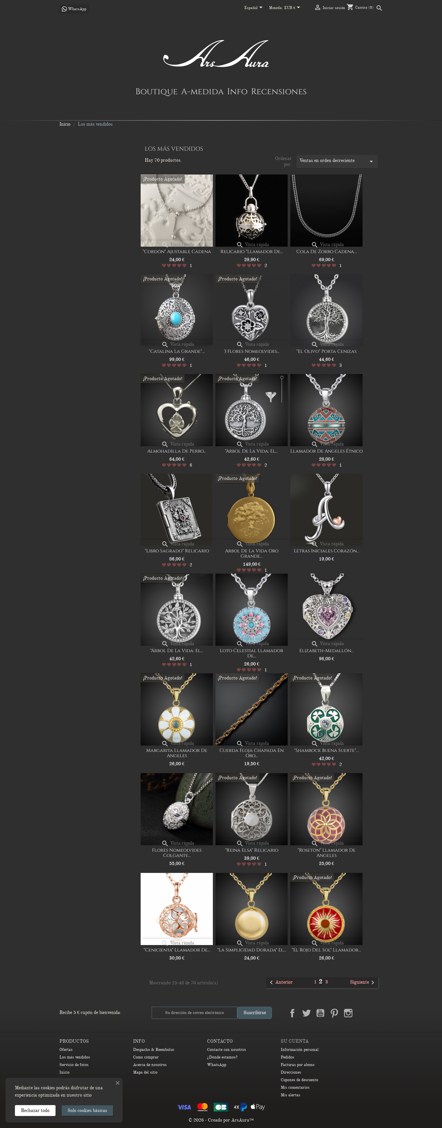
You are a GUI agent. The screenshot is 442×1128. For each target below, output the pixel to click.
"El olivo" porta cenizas (326, 351)
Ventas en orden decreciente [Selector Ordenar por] (337, 161)
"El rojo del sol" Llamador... (326, 950)
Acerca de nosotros (150, 1064)
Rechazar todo (35, 1110)
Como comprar (146, 1057)
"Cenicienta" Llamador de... (177, 950)
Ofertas (66, 1049)
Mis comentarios (295, 1087)
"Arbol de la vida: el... (251, 451)
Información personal (300, 1049)
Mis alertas (290, 1095)
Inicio (64, 1072)
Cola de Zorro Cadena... (326, 251)
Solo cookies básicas (87, 1110)
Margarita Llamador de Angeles (176, 753)
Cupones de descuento (299, 1079)
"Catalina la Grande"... (177, 351)
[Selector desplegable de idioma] (254, 8)
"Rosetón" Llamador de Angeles (327, 853)
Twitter (306, 1013)
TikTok (376, 1013)
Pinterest (334, 1013)
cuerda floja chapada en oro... (252, 753)
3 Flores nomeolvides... (252, 351)
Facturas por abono (297, 1064)
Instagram (348, 1013)
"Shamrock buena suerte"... (326, 750)
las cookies (44, 1088)
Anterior (280, 982)
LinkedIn (362, 1013)
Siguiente (363, 982)
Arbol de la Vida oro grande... (251, 553)
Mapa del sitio (145, 1072)
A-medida (202, 91)
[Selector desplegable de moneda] (293, 8)
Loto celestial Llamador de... (251, 653)
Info (237, 91)
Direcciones (291, 1072)
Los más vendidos (74, 1057)
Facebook (292, 1013)
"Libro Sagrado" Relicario (177, 551)
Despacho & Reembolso (153, 1049)
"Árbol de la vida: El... (176, 650)
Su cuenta (295, 1041)
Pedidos (287, 1057)
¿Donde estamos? (222, 1057)
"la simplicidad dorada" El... (251, 950)
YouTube (320, 1013)
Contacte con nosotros (226, 1049)
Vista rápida (177, 245)
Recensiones (279, 91)
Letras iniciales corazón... (326, 551)
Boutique (156, 91)
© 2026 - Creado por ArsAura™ (221, 1120)
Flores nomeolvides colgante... (176, 853)
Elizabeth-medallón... (326, 650)
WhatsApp (216, 1064)
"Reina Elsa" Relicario (251, 850)
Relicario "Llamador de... (251, 251)
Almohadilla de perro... (176, 451)
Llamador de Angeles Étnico (326, 451)
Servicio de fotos (74, 1064)
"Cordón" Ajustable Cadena (177, 251)
